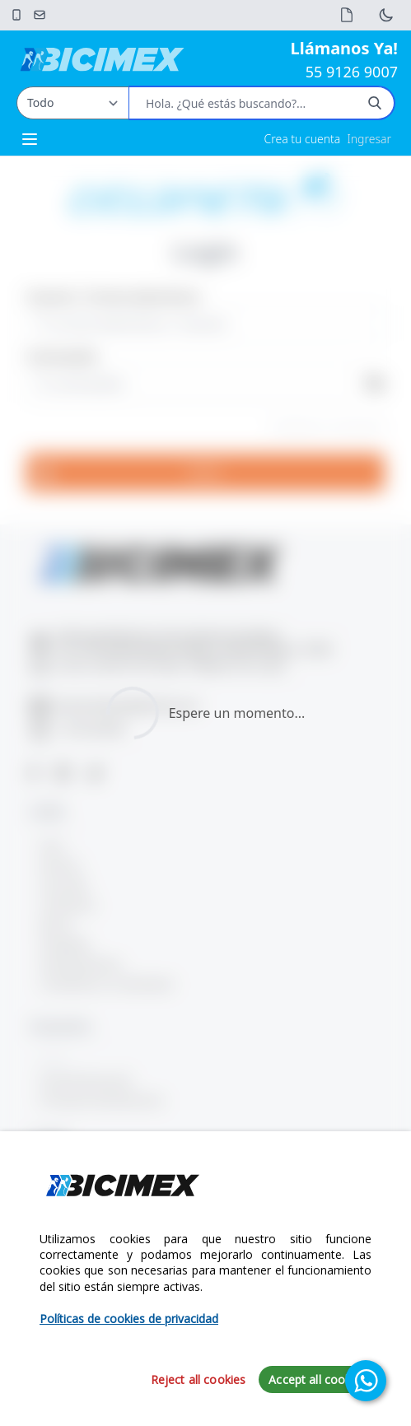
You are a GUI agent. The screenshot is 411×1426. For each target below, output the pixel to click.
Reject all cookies (198, 1379)
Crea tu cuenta (302, 139)
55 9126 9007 (352, 72)
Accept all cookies (318, 1379)
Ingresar (369, 139)
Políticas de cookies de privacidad (129, 1318)
